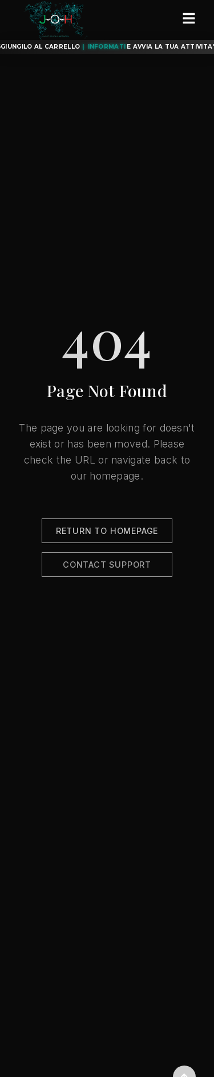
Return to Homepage (107, 533)
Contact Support (107, 567)
